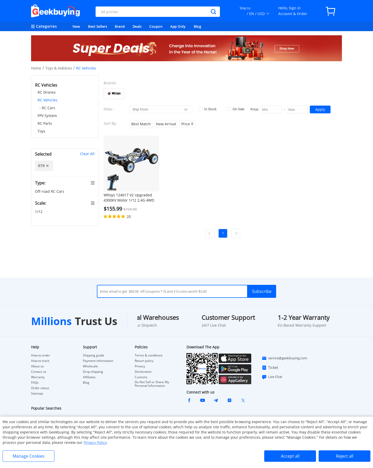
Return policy (144, 361)
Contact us (38, 372)
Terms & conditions (149, 355)
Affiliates (89, 377)
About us (37, 366)
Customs (141, 377)
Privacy (140, 366)
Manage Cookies (29, 456)
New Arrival (166, 123)
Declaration (143, 372)
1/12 (39, 211)
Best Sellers (97, 26)
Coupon (155, 26)
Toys (41, 131)
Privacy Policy (95, 442)
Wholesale (90, 366)
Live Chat (272, 377)
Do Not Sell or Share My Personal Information (152, 384)
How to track (40, 361)
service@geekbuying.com (284, 358)
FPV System (47, 115)
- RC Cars (47, 107)
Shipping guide (93, 355)
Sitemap (37, 393)
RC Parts (45, 123)
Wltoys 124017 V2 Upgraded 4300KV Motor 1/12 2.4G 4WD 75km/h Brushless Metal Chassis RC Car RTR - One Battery (129, 197)
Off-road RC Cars (50, 191)
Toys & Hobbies (58, 68)
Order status (40, 388)
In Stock (207, 109)
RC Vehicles (48, 100)
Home (36, 68)
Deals (137, 26)
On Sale (235, 109)
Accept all (290, 456)
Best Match (141, 123)
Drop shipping (93, 372)
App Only (177, 26)
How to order (40, 355)
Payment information (98, 361)
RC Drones (47, 92)
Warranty (38, 377)
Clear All (87, 153)
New (76, 26)
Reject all (344, 456)
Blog (197, 26)
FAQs (35, 382)
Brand (120, 26)
